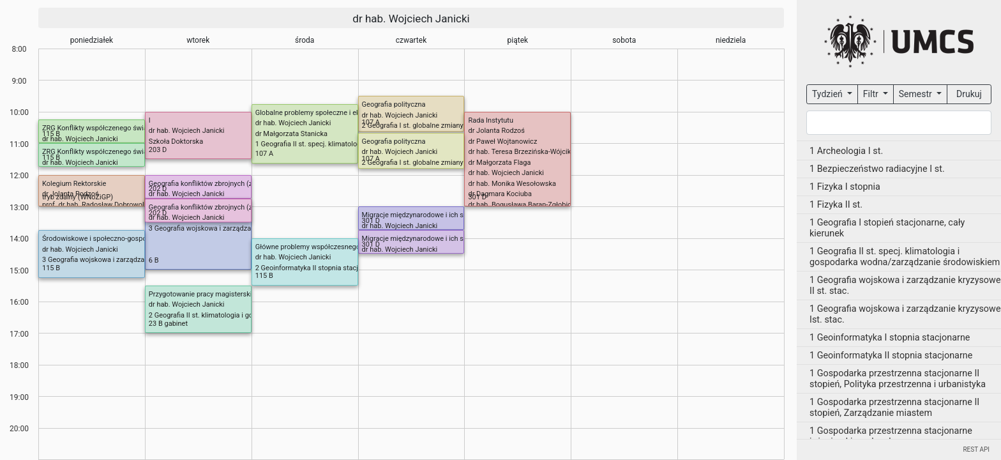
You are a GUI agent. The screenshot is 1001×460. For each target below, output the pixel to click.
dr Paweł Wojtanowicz (502, 141)
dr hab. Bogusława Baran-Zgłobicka (523, 205)
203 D (158, 150)
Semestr (916, 94)
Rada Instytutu (490, 120)
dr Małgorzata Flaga (499, 162)
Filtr (871, 94)
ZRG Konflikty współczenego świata (97, 128)
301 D (477, 197)
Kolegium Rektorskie (74, 184)
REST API (976, 449)
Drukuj (969, 94)
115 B (51, 134)
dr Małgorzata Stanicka (291, 134)
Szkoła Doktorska (176, 141)
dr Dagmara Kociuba (500, 194)
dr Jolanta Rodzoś (496, 130)
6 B (154, 260)
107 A (371, 122)
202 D (158, 189)
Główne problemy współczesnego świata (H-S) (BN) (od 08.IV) (352, 247)
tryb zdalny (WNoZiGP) (77, 197)
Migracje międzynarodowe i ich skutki (420, 215)
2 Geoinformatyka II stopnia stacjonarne (317, 268)
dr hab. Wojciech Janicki (410, 18)
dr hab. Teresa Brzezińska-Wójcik (519, 152)
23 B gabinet (168, 323)
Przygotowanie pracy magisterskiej (203, 294)
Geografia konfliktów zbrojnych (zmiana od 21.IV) (225, 184)
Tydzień (828, 94)
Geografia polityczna (394, 104)
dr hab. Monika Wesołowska (512, 184)
